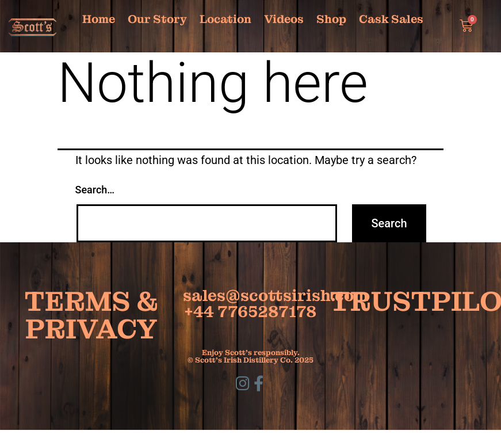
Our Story (157, 19)
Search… (95, 190)
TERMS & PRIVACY (91, 315)
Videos (284, 19)
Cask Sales (391, 19)
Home (98, 19)
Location (225, 19)
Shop (331, 19)
